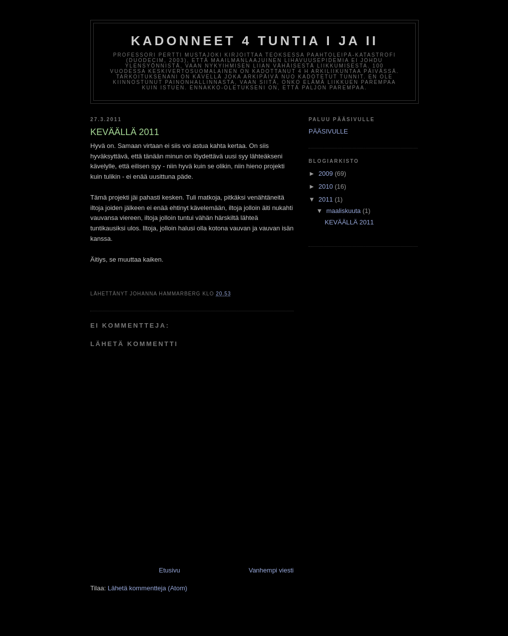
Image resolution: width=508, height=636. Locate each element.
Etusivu (169, 570)
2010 (326, 186)
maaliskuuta (344, 210)
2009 (326, 173)
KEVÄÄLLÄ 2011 (349, 222)
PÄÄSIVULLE (328, 131)
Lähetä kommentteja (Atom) (147, 588)
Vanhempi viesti (271, 570)
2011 (326, 199)
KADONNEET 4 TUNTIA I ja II (255, 40)
